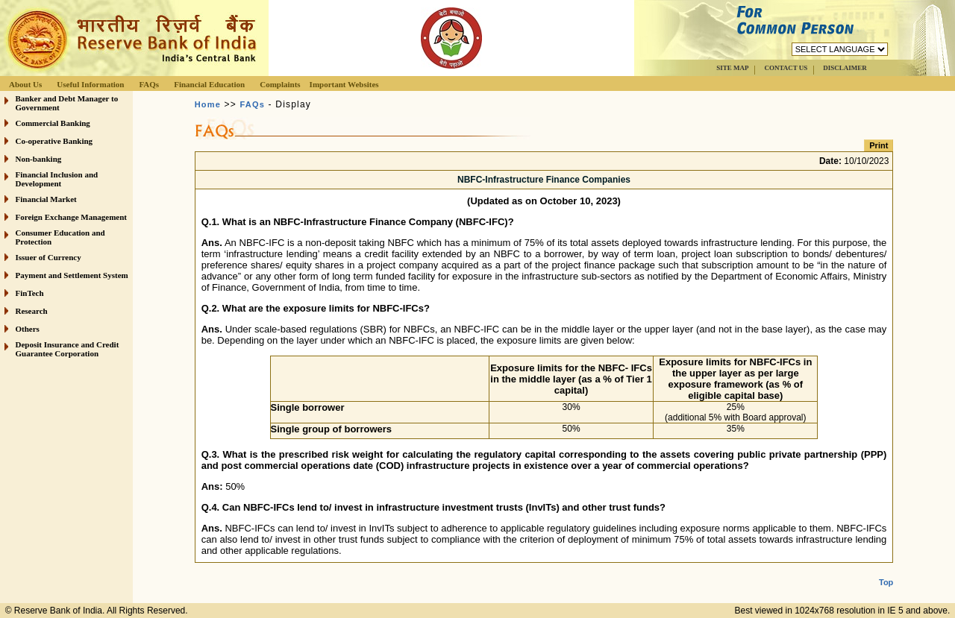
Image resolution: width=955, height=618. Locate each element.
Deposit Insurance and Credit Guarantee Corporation (67, 349)
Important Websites (344, 84)
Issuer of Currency (48, 257)
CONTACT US (785, 68)
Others (28, 328)
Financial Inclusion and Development (57, 179)
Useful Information (90, 84)
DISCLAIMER (845, 68)
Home (208, 104)
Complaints (280, 84)
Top (886, 570)
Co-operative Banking (54, 140)
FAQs (149, 84)
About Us (25, 84)
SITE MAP (732, 68)
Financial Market (46, 199)
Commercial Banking (53, 123)
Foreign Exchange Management (72, 216)
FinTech (30, 292)
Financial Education (209, 84)
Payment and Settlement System (72, 275)
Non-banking (39, 158)
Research (32, 310)
